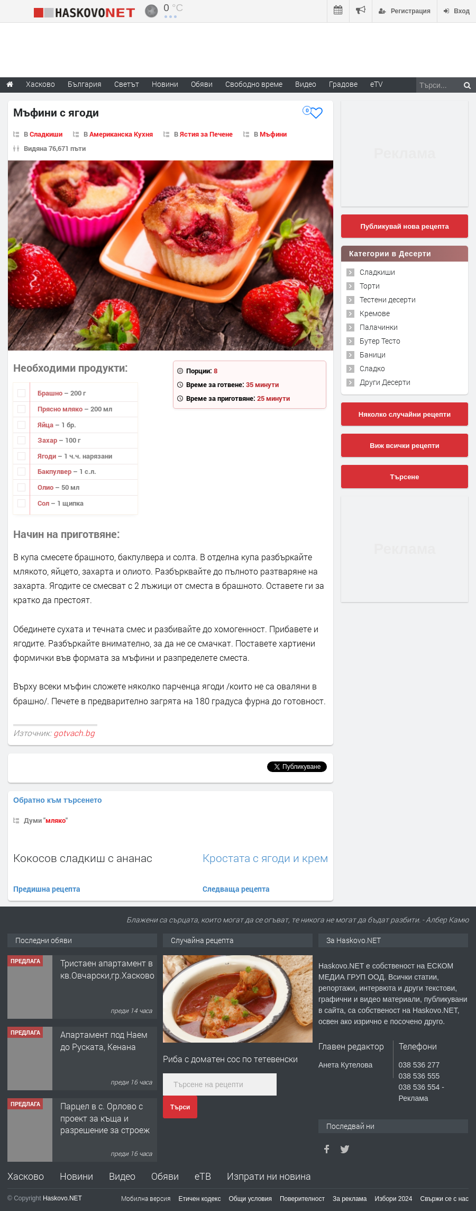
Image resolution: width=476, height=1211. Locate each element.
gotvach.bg (74, 733)
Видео (122, 1176)
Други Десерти (385, 382)
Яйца (46, 424)
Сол (44, 503)
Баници (373, 354)
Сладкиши (46, 134)
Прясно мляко (61, 409)
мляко (55, 820)
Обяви (165, 1176)
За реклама (350, 1199)
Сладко (372, 368)
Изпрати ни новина (269, 1176)
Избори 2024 (394, 1199)
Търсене (404, 477)
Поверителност (302, 1199)
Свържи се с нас (444, 1199)
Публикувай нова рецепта (404, 226)
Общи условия (250, 1199)
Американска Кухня (121, 134)
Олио (46, 487)
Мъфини (273, 134)
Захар (48, 440)
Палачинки (379, 327)
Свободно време (253, 84)
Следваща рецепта (236, 889)
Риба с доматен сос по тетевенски (230, 1058)
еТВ (203, 1176)
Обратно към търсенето (57, 800)
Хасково (25, 1176)
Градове (343, 84)
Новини (165, 84)
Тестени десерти (388, 299)
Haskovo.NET (62, 1198)
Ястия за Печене (206, 134)
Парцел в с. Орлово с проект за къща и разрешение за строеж (105, 1117)
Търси (180, 1107)
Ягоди (48, 456)
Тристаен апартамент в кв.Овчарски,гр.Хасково (107, 968)
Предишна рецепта (46, 889)
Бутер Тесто (380, 341)
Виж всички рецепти (404, 446)
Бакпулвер (55, 471)
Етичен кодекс (200, 1199)
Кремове (375, 313)
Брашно (51, 393)
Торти (370, 286)
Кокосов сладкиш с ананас (82, 857)
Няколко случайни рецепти (405, 414)
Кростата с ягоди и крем (265, 858)
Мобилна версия (146, 1198)
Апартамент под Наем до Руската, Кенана (104, 1040)
